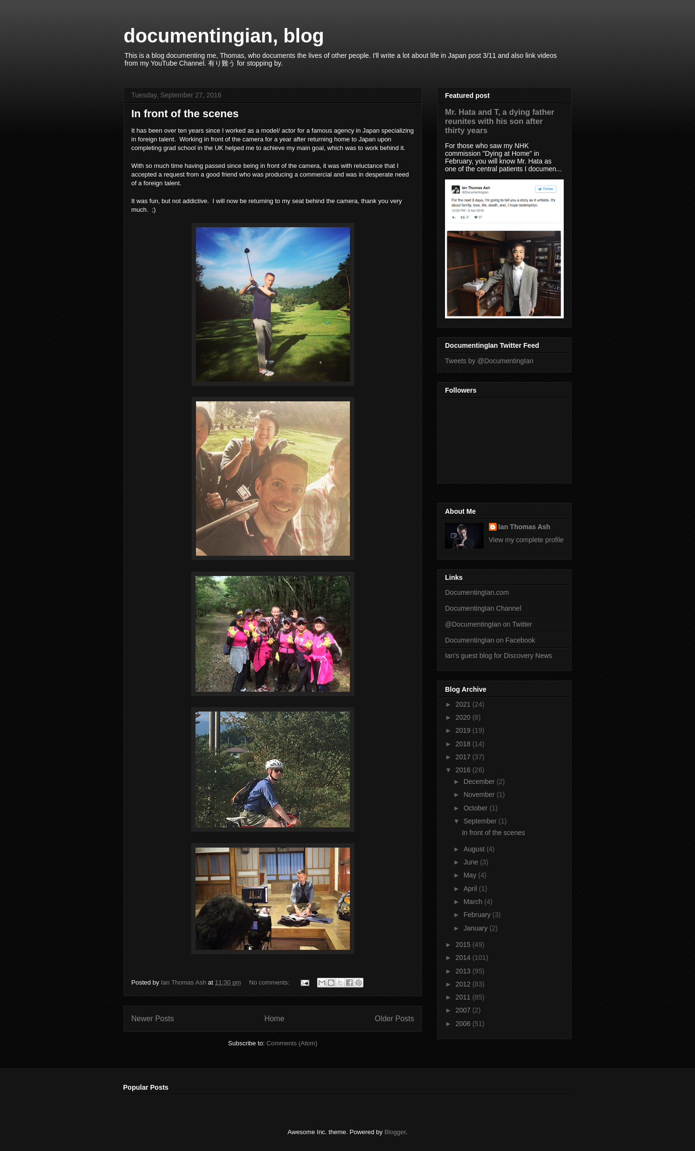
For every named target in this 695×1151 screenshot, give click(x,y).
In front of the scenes (184, 114)
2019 (464, 730)
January (476, 928)
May (470, 875)
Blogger (394, 1132)
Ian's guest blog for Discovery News (498, 655)
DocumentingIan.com (477, 592)
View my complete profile (526, 540)
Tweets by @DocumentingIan (489, 361)
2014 (464, 957)
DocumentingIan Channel (483, 608)
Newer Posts (152, 1018)
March (473, 901)
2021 (464, 704)
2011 (464, 997)
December (479, 781)
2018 (464, 744)
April (471, 888)
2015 (464, 944)
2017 (464, 757)
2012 (464, 984)
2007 (464, 1010)
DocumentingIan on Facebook (490, 640)
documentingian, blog (224, 35)
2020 (464, 717)
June (471, 862)
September (480, 821)
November (479, 794)
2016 (464, 770)
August (474, 849)
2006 (464, 1024)
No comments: (270, 982)
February (477, 914)
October (476, 808)
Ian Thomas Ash (525, 527)
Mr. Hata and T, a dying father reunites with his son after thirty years (499, 121)
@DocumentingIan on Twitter (488, 624)
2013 (464, 971)
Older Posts (394, 1018)
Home (274, 1018)
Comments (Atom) (291, 1043)
